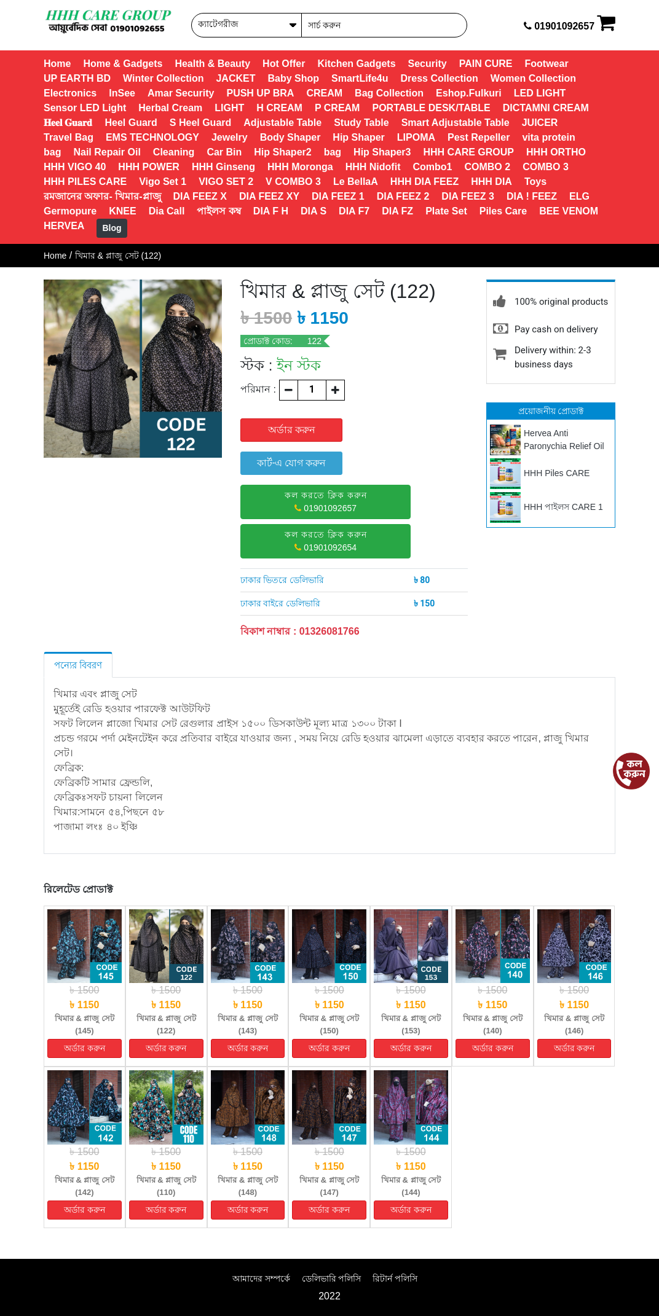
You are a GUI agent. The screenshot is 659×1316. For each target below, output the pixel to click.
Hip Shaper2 (282, 152)
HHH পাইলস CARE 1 (563, 507)
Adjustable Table (282, 122)
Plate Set (446, 211)
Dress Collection (439, 78)
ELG (579, 196)
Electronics (70, 93)
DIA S (313, 211)
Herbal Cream (170, 108)
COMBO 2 (487, 167)
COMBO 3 (546, 167)
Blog (111, 228)
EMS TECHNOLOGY (152, 137)
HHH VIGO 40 (75, 167)
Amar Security (181, 93)
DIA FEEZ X (200, 196)
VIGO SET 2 (226, 181)
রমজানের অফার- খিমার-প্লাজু (102, 196)
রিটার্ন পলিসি (395, 1278)
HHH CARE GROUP (468, 152)
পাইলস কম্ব (218, 211)
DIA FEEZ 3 (467, 196)
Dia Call (167, 211)
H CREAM (279, 108)
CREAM (324, 93)
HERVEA (64, 226)
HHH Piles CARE (557, 473)
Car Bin (224, 152)
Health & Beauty (212, 63)
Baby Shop (293, 78)
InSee (122, 93)
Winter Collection (163, 78)
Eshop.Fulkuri (469, 93)
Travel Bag (68, 137)
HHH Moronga (300, 167)
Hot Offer (283, 63)
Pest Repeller (479, 137)
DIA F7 (354, 211)
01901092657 (326, 501)
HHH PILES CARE (85, 181)
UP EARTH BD (77, 78)
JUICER (540, 122)
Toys (535, 181)
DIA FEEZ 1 (338, 196)
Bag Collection (389, 93)
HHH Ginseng (223, 167)
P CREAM (337, 108)
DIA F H (270, 211)
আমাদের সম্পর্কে (261, 1278)
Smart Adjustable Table (455, 122)
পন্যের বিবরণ (78, 665)
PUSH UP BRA (260, 93)
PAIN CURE (486, 63)
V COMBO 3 (293, 181)
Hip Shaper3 (382, 152)
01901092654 (326, 541)
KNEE (122, 211)
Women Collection (533, 78)
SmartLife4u (359, 78)
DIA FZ (397, 211)
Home (57, 63)
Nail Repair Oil (106, 152)
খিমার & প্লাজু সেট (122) (118, 255)
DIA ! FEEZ (532, 196)
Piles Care (503, 211)
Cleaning (174, 152)
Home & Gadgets (122, 63)
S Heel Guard (200, 122)
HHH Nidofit (373, 167)
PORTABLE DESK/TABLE (431, 108)
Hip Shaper (358, 137)
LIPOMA (416, 137)
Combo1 (432, 167)
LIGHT (229, 108)
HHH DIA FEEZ (424, 181)
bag (52, 152)
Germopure (70, 211)
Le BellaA (355, 181)
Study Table (361, 122)
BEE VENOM (568, 211)
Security (427, 63)
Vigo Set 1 (162, 181)
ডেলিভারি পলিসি (331, 1278)
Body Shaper (290, 137)
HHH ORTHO (556, 152)
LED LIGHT (540, 93)
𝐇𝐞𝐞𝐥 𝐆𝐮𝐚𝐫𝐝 (68, 122)
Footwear (547, 63)
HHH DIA (491, 181)
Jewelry (229, 137)
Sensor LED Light (85, 108)
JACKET (235, 78)
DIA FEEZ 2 (403, 196)
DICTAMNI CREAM (546, 108)
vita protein (548, 137)
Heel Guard (131, 122)
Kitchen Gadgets (356, 63)
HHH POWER (149, 167)
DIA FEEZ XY (269, 196)
